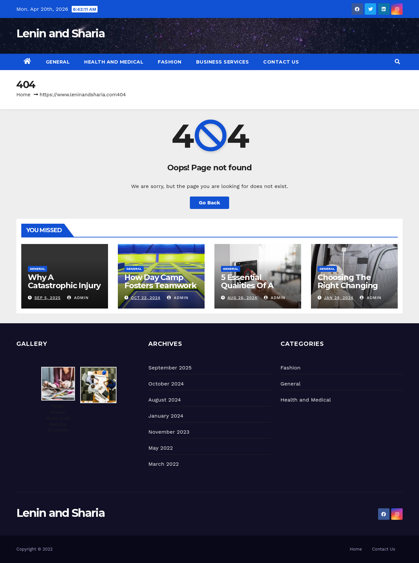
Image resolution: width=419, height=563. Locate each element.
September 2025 (169, 368)
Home (23, 95)
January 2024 (165, 416)
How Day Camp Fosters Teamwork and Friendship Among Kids (160, 289)
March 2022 (163, 464)
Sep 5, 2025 (47, 297)
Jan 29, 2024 (339, 297)
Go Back (209, 202)
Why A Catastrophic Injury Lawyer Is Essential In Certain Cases (64, 289)
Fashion (170, 62)
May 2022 (160, 448)
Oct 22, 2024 (145, 297)
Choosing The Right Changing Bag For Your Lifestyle (348, 289)
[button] (397, 62)
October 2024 (166, 384)
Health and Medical (113, 62)
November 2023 (168, 432)
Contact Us (281, 62)
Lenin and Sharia (60, 33)
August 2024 (164, 400)
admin (78, 297)
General (58, 62)
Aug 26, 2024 (242, 297)
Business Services (222, 62)
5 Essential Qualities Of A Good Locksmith (252, 285)
